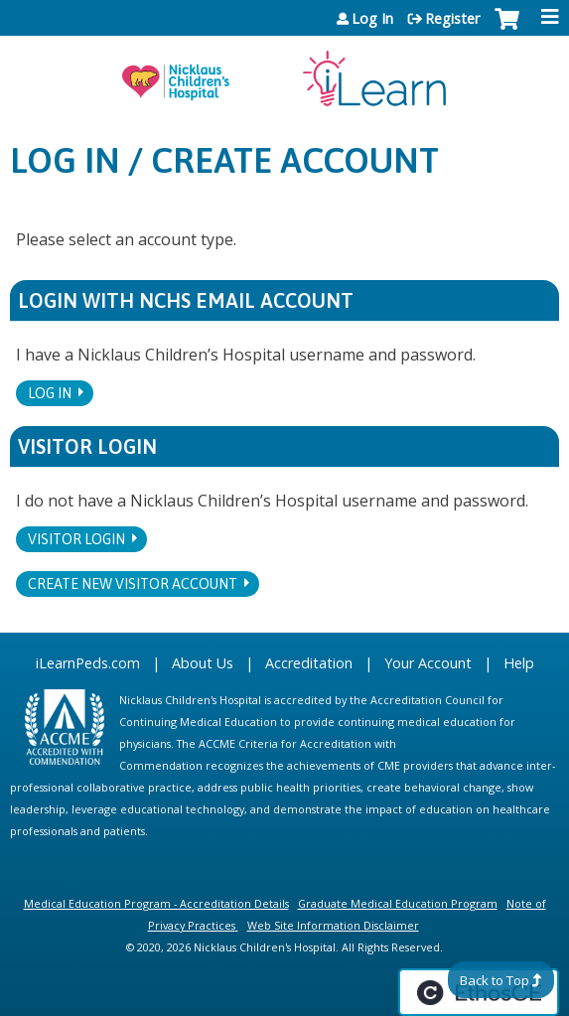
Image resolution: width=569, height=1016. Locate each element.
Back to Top (494, 980)
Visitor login (76, 539)
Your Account (428, 662)
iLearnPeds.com (88, 662)
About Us (202, 662)
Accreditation (309, 662)
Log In (372, 19)
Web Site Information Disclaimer (333, 925)
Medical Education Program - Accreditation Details (156, 903)
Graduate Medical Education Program (398, 903)
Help (518, 662)
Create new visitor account (132, 584)
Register (452, 19)
